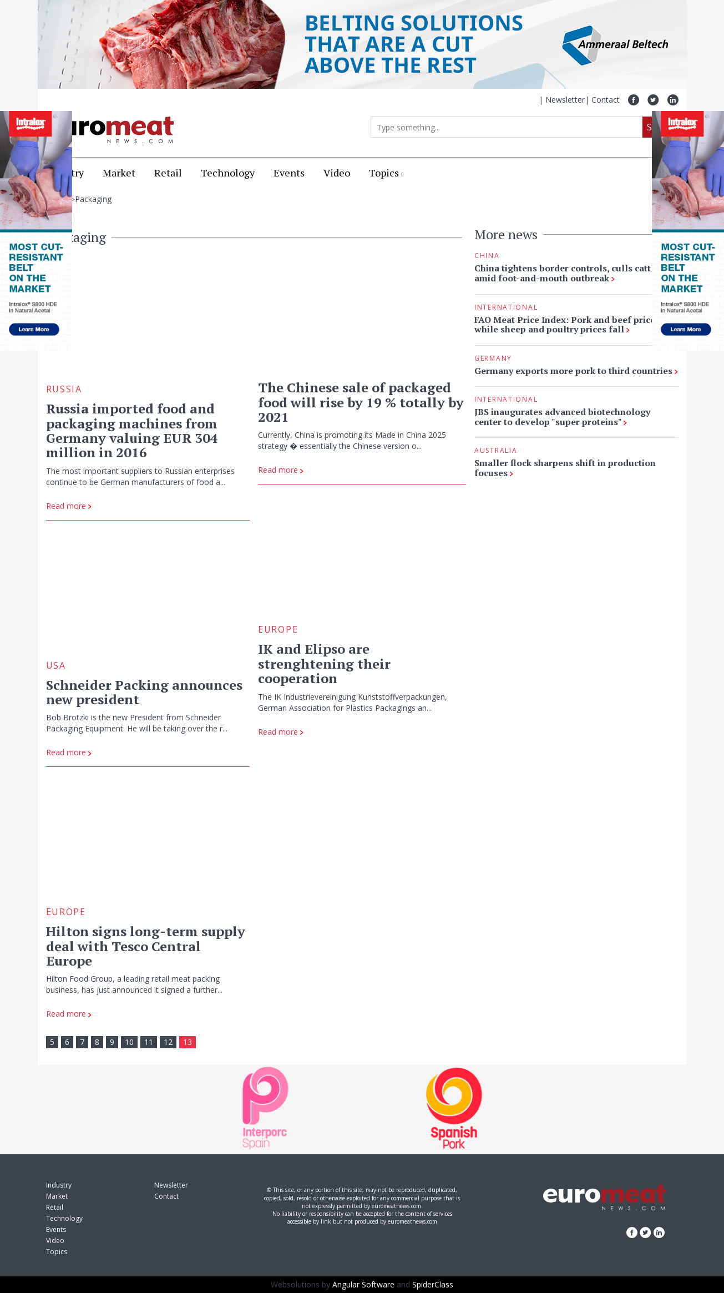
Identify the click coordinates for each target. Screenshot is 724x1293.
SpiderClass (432, 1284)
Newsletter (565, 99)
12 (168, 1042)
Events (289, 172)
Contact (605, 99)
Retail (168, 172)
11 (148, 1042)
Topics (384, 172)
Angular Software (363, 1284)
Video (336, 172)
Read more (69, 506)
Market (119, 172)
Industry (59, 1185)
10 (129, 1042)
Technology (228, 172)
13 (187, 1042)
